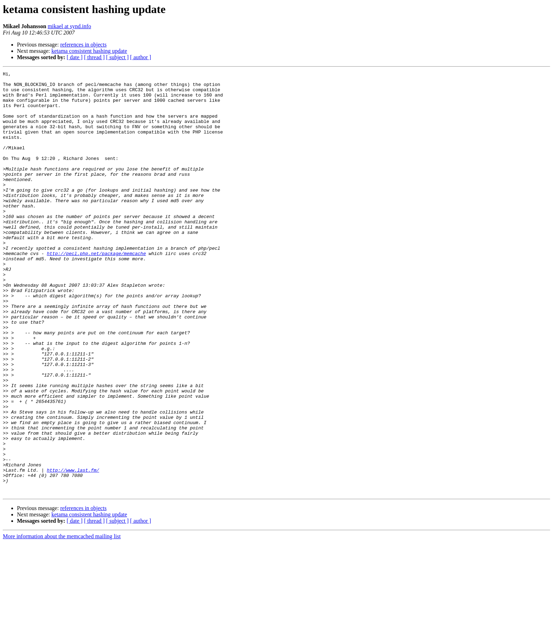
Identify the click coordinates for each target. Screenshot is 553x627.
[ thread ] (94, 57)
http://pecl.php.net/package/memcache (96, 290)
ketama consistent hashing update (89, 51)
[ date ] (75, 57)
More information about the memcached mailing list (62, 621)
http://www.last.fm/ (73, 550)
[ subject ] (117, 57)
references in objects (83, 45)
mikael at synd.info (69, 26)
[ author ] (140, 57)
